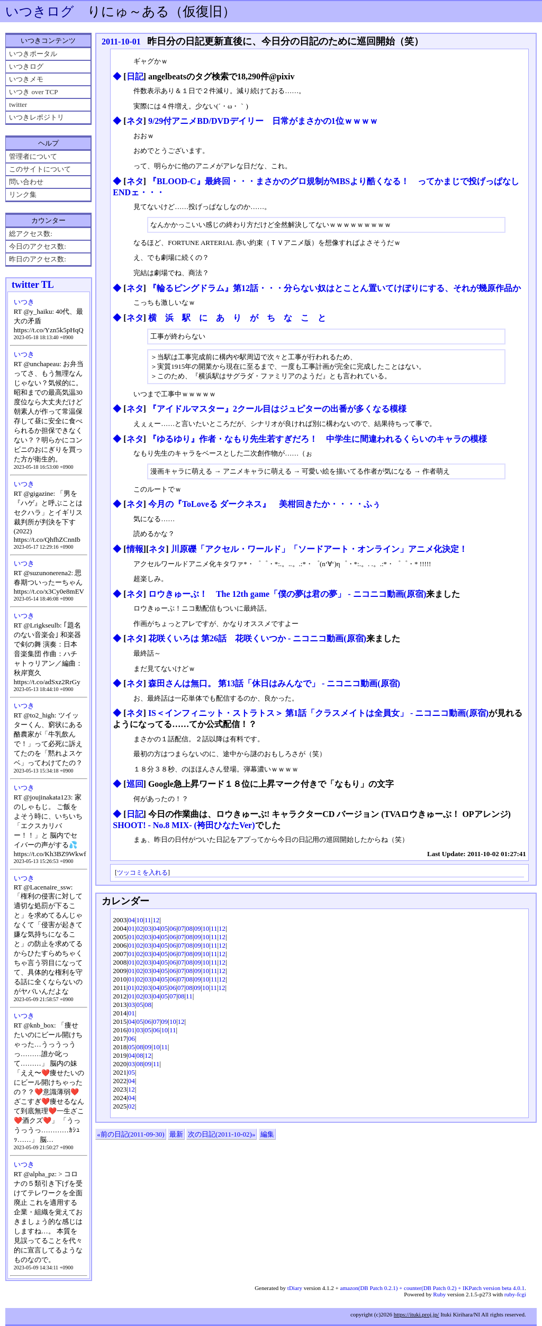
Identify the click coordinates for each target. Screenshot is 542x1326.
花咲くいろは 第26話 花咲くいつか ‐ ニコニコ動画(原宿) (257, 638)
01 (131, 928)
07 (181, 928)
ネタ (135, 120)
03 (147, 928)
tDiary (294, 1288)
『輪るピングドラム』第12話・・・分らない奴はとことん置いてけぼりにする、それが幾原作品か (334, 288)
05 (164, 928)
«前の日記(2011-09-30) (130, 1134)
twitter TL (33, 284)
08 (189, 928)
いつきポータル (33, 54)
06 (172, 928)
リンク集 (23, 194)
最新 (176, 1134)
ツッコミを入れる (142, 872)
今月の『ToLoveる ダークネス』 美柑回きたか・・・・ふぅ (264, 503)
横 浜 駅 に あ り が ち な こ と (237, 317)
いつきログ (39, 11)
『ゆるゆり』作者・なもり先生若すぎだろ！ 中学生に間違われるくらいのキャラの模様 (317, 438)
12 (155, 920)
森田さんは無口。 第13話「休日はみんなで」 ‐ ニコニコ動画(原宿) (274, 683)
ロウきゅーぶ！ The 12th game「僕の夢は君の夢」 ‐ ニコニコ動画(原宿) (287, 593)
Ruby (439, 1294)
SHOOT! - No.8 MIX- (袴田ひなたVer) (184, 825)
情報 (135, 548)
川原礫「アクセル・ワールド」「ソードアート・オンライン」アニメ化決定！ (319, 548)
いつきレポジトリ (36, 117)
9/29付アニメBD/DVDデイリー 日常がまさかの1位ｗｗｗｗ (263, 120)
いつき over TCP (33, 92)
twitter (18, 104)
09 (197, 928)
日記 (135, 76)
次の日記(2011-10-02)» (221, 1134)
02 (139, 928)
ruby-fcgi (515, 1294)
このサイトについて (40, 169)
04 (131, 920)
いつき (24, 302)
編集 (267, 1134)
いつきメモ (26, 79)
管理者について (33, 156)
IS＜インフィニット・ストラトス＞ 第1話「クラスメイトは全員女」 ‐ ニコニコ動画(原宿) (318, 713)
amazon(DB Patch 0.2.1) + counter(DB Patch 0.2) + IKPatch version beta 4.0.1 (432, 1288)
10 (139, 920)
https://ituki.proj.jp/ (416, 1314)
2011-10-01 (121, 41)
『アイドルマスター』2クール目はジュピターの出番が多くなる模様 (277, 408)
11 (147, 920)
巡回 (135, 783)
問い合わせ (26, 182)
